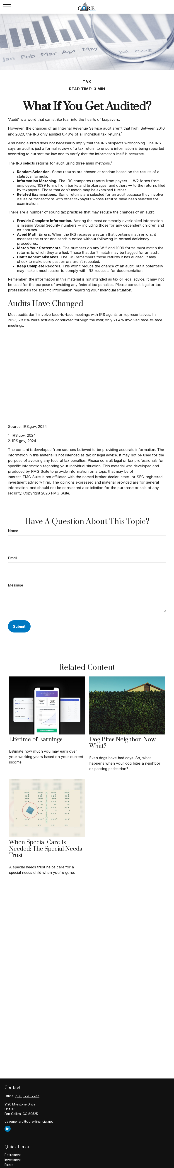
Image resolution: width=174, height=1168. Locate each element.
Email (12, 558)
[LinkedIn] (8, 1129)
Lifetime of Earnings (36, 739)
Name (13, 530)
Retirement (13, 1155)
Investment (13, 1160)
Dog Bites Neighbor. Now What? (122, 743)
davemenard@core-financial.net (29, 1121)
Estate (9, 1165)
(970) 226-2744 (27, 1096)
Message (15, 585)
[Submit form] (19, 626)
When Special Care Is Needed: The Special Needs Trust (45, 849)
